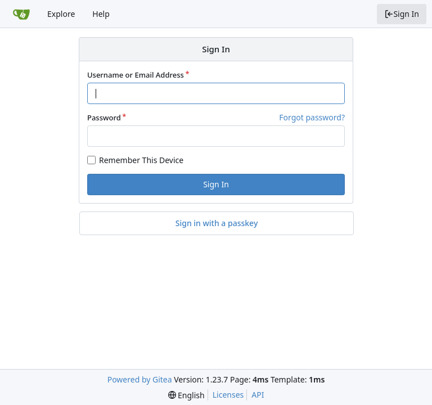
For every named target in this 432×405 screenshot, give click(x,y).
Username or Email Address (135, 75)
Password (104, 117)
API (257, 394)
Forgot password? (312, 117)
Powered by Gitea (139, 379)
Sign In (401, 13)
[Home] (21, 14)
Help (101, 13)
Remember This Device (141, 160)
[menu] (186, 395)
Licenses (228, 394)
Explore (61, 13)
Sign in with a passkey (217, 223)
